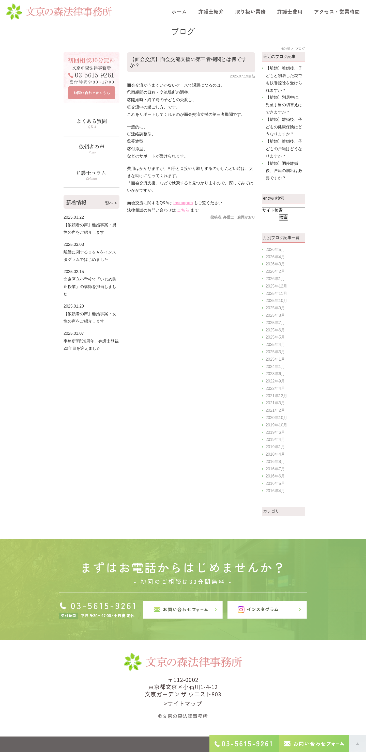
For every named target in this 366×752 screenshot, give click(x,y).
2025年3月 (275, 352)
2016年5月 (275, 483)
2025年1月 (275, 359)
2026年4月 (275, 257)
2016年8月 (275, 461)
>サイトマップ (183, 703)
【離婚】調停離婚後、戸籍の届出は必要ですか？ (284, 170)
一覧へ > (109, 203)
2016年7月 (275, 469)
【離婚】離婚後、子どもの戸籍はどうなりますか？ (284, 148)
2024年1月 (275, 366)
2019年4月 (275, 439)
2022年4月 (275, 388)
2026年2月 (275, 271)
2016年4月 (275, 491)
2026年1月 (275, 279)
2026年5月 (275, 249)
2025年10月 (276, 300)
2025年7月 (275, 323)
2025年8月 (275, 315)
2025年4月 (275, 344)
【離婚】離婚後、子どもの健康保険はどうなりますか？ (284, 126)
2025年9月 (275, 308)
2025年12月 (276, 286)
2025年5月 (275, 337)
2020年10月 (276, 417)
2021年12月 (276, 396)
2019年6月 (275, 432)
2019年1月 (275, 447)
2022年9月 (275, 381)
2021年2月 (275, 410)
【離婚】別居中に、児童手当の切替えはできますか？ (284, 104)
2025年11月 (276, 293)
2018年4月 (275, 454)
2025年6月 (275, 330)
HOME (285, 49)
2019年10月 (276, 425)
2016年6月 (275, 476)
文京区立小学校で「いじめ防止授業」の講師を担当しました (90, 286)
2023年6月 (275, 374)
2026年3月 (275, 264)
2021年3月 (275, 403)
